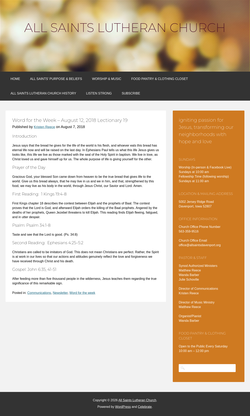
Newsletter (60, 293)
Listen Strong (99, 93)
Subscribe (131, 93)
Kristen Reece (44, 127)
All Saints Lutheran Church (125, 27)
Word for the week (82, 293)
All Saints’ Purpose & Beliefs (56, 79)
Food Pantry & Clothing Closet (159, 79)
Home (15, 79)
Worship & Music (106, 79)
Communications (39, 293)
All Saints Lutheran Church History (43, 93)
